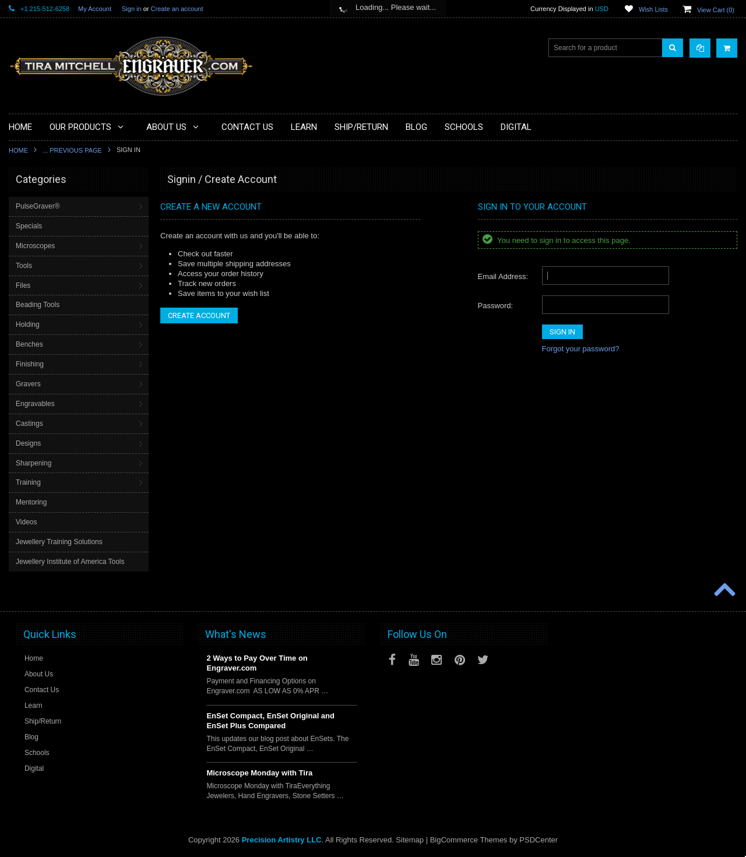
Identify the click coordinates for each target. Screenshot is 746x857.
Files (23, 285)
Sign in (132, 8)
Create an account (177, 8)
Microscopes (35, 246)
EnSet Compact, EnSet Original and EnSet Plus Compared (270, 720)
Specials (29, 226)
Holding (28, 324)
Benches (29, 344)
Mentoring (31, 502)
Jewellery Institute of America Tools (70, 562)
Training (28, 482)
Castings (29, 423)
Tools (24, 266)
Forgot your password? (581, 348)
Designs (28, 443)
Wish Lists (653, 9)
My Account (94, 8)
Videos (26, 522)
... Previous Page (72, 150)
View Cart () (715, 9)
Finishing (30, 364)
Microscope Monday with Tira (259, 772)
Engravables (35, 404)
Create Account (199, 315)
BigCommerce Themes (469, 839)
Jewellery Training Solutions (59, 542)
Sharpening (33, 463)
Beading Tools (37, 305)
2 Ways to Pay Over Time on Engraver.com (256, 663)
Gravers (28, 384)
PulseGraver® (38, 206)
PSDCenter (538, 839)
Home (18, 150)
